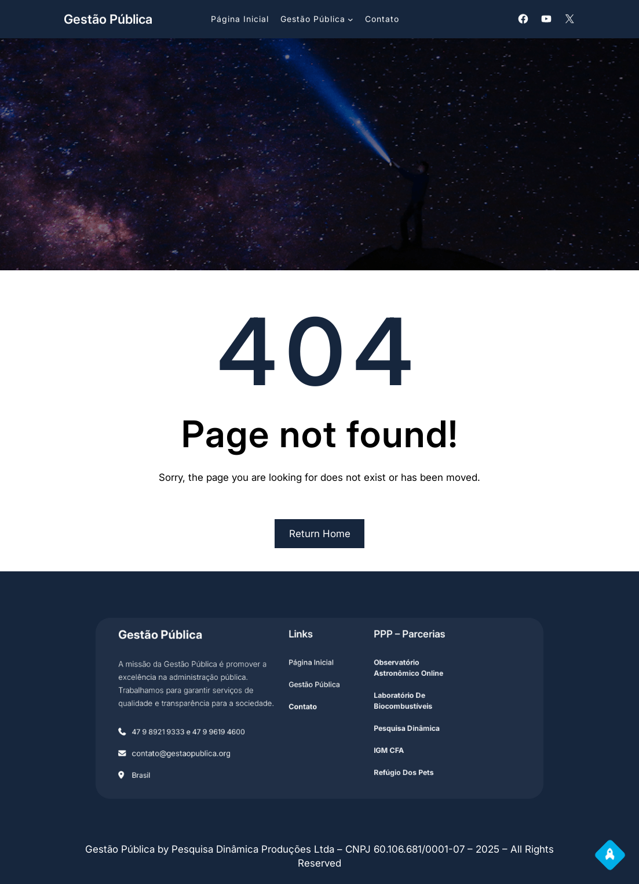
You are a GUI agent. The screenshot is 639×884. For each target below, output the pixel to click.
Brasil (173, 763)
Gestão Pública (108, 18)
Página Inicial (312, 671)
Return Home (319, 533)
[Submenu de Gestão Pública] (350, 18)
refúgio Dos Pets (388, 761)
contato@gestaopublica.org (206, 745)
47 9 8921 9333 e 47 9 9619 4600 (212, 727)
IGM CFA (376, 743)
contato (305, 707)
